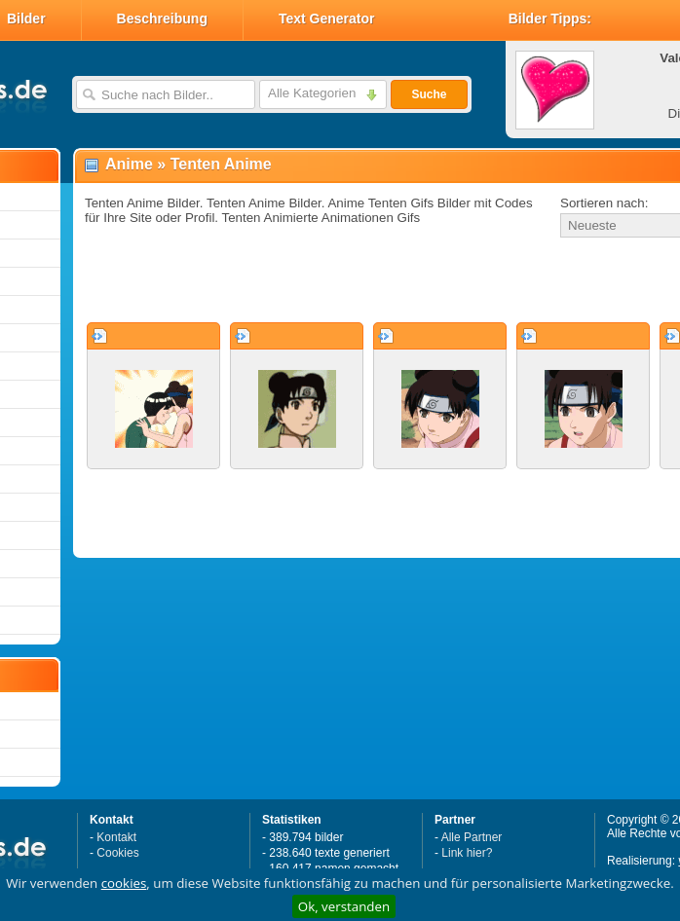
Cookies (117, 853)
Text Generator (327, 18)
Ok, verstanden (344, 906)
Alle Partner (472, 837)
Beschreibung (162, 18)
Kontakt (116, 837)
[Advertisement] (314, 281)
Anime (129, 164)
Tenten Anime (221, 164)
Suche (428, 94)
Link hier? (466, 853)
